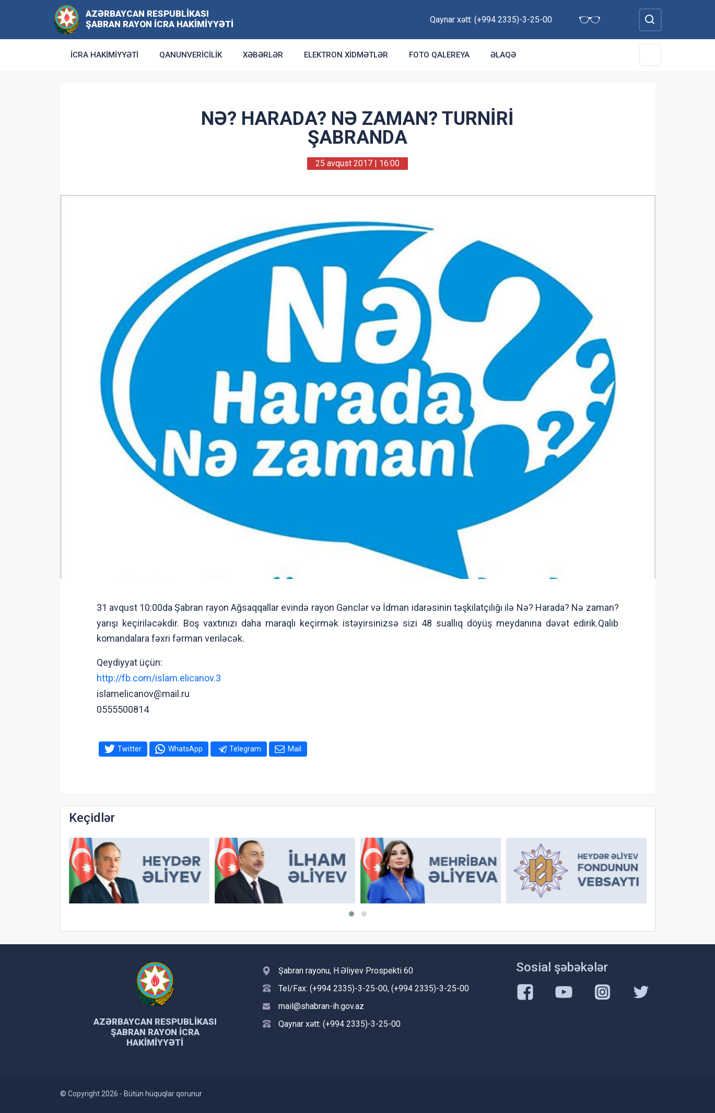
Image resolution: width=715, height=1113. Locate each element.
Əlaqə (503, 55)
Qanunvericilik (190, 55)
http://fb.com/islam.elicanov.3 (159, 678)
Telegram (245, 749)
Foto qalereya (439, 55)
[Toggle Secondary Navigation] (650, 54)
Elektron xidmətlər (346, 55)
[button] (351, 914)
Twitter (130, 749)
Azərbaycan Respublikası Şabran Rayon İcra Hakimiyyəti (159, 18)
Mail (294, 749)
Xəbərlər (263, 55)
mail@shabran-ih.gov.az (321, 1006)
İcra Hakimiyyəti (104, 55)
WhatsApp (185, 749)
